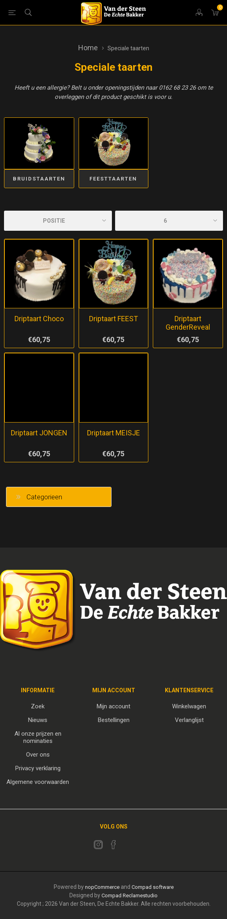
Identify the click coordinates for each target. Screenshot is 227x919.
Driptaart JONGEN (39, 433)
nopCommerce (102, 887)
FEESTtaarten (113, 179)
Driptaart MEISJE (113, 433)
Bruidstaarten (39, 179)
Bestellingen (114, 720)
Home (88, 47)
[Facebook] (113, 844)
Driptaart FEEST (113, 318)
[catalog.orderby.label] (58, 221)
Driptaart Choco (39, 318)
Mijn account (113, 706)
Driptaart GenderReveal (188, 322)
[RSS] (128, 842)
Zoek (38, 706)
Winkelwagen (189, 706)
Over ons (38, 754)
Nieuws (37, 720)
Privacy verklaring (38, 768)
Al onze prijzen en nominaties (37, 737)
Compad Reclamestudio (129, 895)
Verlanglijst (189, 720)
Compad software (153, 887)
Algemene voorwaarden (37, 782)
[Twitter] (98, 844)
